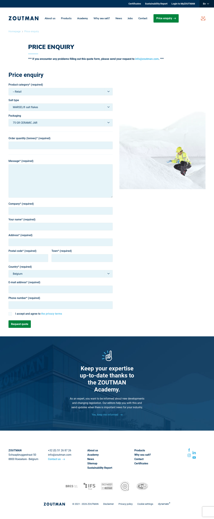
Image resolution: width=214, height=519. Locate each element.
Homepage (14, 31)
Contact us (54, 459)
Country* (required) (20, 266)
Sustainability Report (156, 3)
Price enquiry (166, 18)
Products (66, 18)
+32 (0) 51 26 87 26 (59, 450)
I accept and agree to (38, 313)
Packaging (14, 115)
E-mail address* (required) (24, 282)
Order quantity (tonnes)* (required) (29, 138)
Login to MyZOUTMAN (183, 3)
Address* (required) (20, 235)
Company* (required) (21, 203)
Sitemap (92, 463)
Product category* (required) (25, 84)
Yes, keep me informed (105, 414)
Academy (82, 18)
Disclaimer (108, 504)
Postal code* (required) (22, 250)
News (119, 18)
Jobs (130, 18)
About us (50, 18)
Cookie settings (145, 504)
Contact (142, 18)
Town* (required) (62, 250)
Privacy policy (125, 504)
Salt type (13, 100)
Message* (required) (21, 161)
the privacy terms (51, 313)
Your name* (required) (22, 219)
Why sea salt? (102, 18)
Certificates (134, 3)
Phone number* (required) (24, 298)
